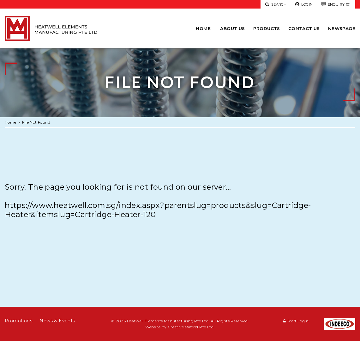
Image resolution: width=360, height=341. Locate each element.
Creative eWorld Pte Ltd (190, 327)
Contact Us (304, 28)
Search (275, 4)
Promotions (18, 321)
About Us (232, 28)
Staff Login (298, 321)
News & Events (57, 321)
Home (203, 28)
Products (266, 28)
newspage (341, 28)
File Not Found (36, 122)
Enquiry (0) (336, 4)
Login (304, 4)
